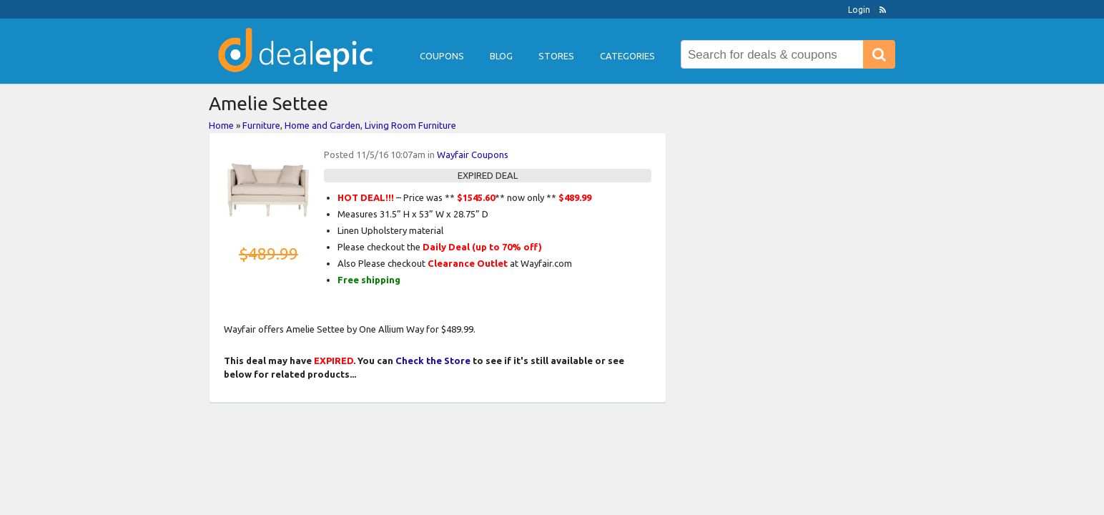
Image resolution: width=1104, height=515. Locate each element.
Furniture (261, 125)
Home (221, 125)
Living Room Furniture (410, 125)
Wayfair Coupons (472, 154)
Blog (501, 56)
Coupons (442, 56)
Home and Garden (322, 125)
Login (859, 9)
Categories (627, 56)
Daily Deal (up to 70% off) (482, 247)
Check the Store (432, 360)
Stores (556, 56)
